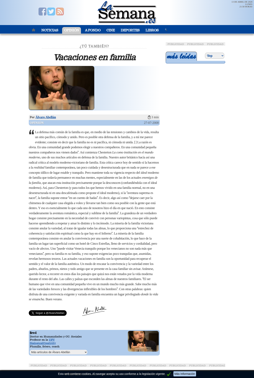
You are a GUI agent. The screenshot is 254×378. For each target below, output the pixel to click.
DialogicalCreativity (43, 343)
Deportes (130, 30)
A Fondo (92, 30)
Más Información (184, 373)
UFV (52, 339)
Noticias (49, 30)
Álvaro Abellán (46, 117)
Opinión (71, 30)
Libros (152, 30)
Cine (110, 30)
